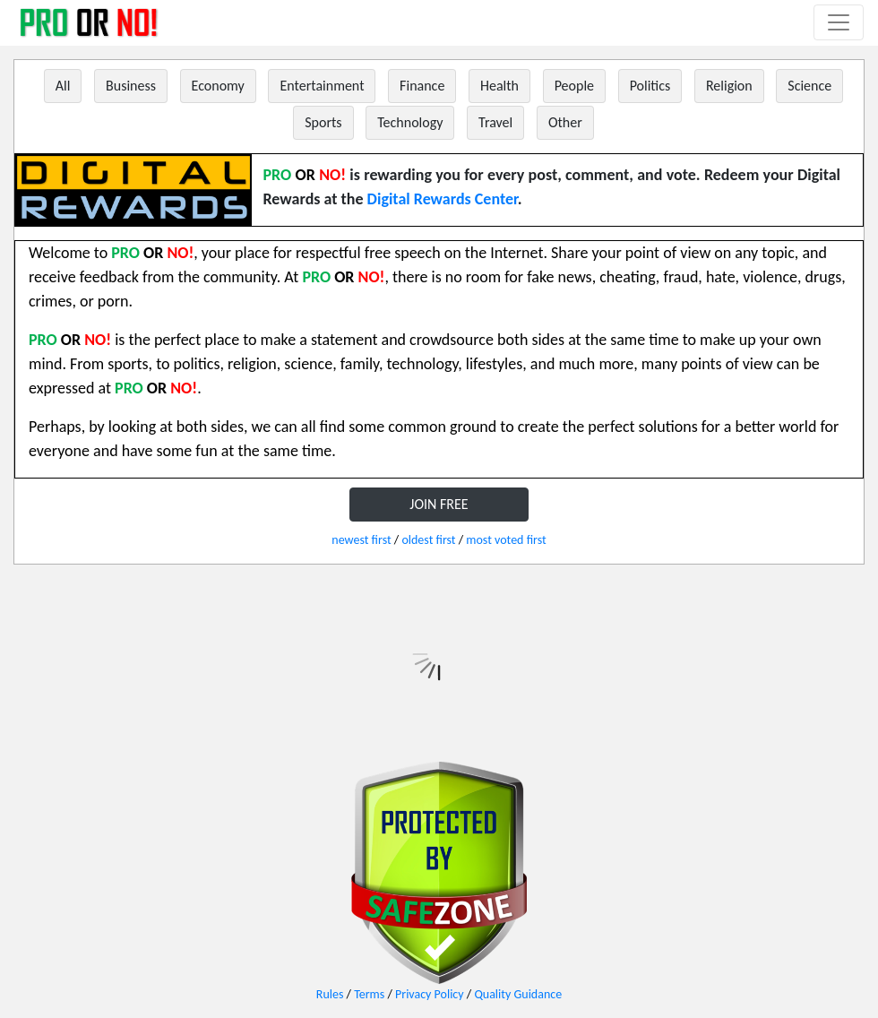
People (574, 85)
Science (809, 85)
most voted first (506, 540)
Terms (369, 994)
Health (499, 85)
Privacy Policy (429, 994)
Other (565, 122)
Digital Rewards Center (442, 199)
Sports (323, 122)
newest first (361, 540)
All (63, 85)
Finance (422, 85)
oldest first (428, 540)
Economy (218, 85)
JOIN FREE (438, 504)
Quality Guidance (518, 994)
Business (131, 85)
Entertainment (322, 85)
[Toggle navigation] (838, 22)
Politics (650, 85)
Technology (410, 122)
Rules (330, 994)
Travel (495, 122)
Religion (729, 85)
